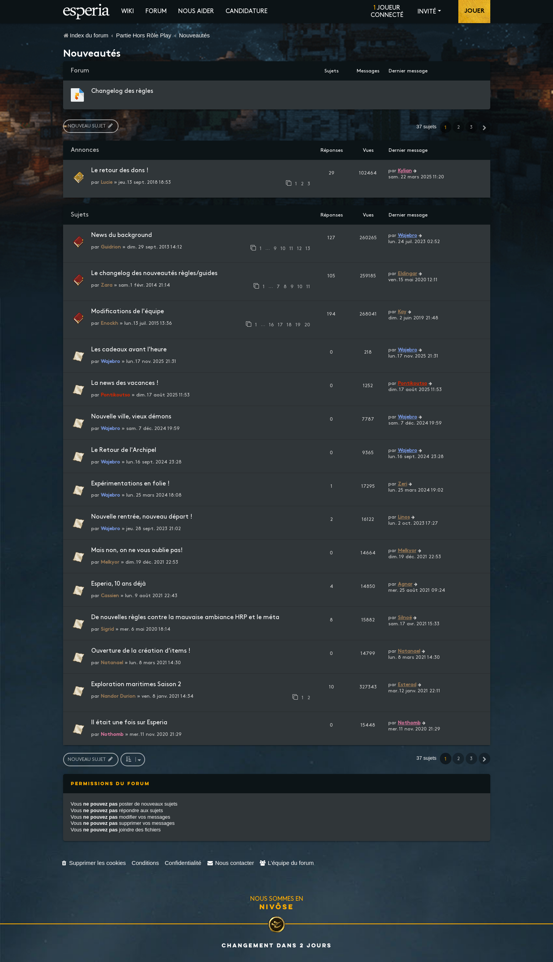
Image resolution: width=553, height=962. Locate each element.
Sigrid (107, 629)
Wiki (127, 11)
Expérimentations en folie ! (130, 484)
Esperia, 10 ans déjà (118, 584)
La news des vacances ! (125, 383)
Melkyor (110, 562)
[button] (484, 127)
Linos (404, 517)
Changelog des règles (122, 91)
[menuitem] (93, 862)
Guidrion (111, 247)
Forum (156, 11)
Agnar (405, 584)
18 (289, 324)
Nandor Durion (118, 696)
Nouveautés (92, 54)
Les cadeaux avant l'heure (129, 350)
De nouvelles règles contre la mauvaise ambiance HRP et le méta (185, 617)
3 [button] (471, 127)
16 (271, 324)
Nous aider (196, 11)
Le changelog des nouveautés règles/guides (154, 273)
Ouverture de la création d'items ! (140, 651)
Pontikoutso (115, 395)
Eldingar (407, 273)
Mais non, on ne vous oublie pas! (137, 550)
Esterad (407, 684)
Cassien (110, 595)
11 (291, 248)
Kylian (405, 170)
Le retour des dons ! (120, 170)
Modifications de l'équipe (127, 311)
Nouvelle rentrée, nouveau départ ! (141, 517)
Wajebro (407, 235)
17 (280, 324)
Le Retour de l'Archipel (123, 450)
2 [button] (458, 127)
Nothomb (112, 734)
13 (308, 248)
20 (307, 324)
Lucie (106, 182)
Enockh (109, 323)
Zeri (402, 484)
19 (298, 324)
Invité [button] (427, 12)
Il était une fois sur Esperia (129, 722)
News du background (121, 235)
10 (283, 248)
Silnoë (405, 617)
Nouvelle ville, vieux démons (131, 417)
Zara (106, 285)
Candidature (246, 11)
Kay (402, 311)
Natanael (112, 662)
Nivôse (276, 906)
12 (299, 248)
